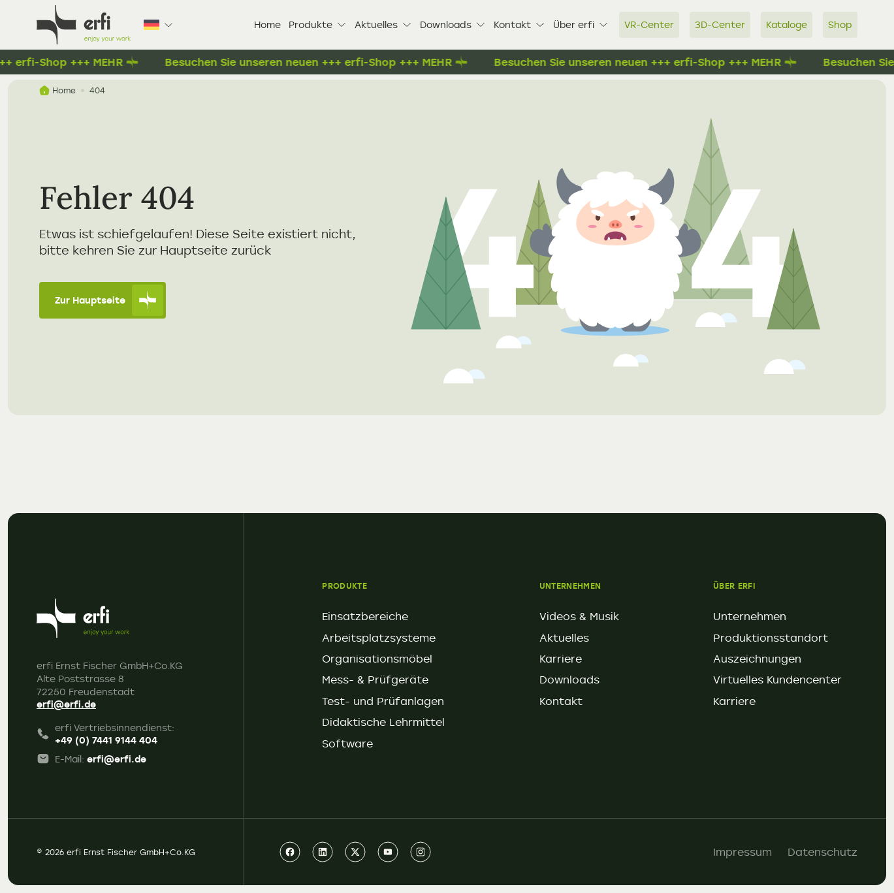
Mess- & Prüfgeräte (375, 679)
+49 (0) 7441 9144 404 (106, 740)
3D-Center (720, 24)
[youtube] (387, 851)
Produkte (318, 24)
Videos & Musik (579, 616)
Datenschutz (822, 852)
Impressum (742, 852)
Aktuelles (383, 24)
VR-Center (649, 24)
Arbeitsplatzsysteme (379, 638)
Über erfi (581, 24)
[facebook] (289, 851)
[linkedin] (322, 851)
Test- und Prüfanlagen (383, 701)
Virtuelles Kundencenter (777, 679)
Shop (840, 24)
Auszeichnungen (757, 658)
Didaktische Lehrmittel (383, 722)
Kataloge (786, 24)
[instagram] (420, 851)
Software (347, 743)
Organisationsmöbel (377, 658)
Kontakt (519, 24)
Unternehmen (749, 616)
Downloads (453, 24)
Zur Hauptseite (109, 300)
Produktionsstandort (770, 638)
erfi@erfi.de (66, 704)
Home (267, 24)
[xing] (355, 851)
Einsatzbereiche (365, 616)
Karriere (560, 658)
